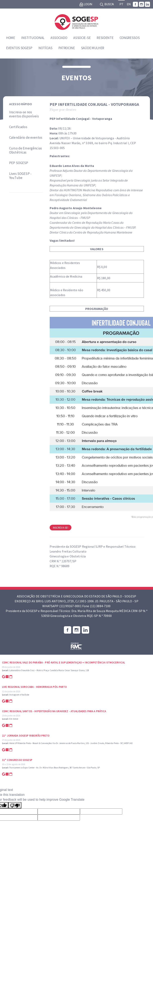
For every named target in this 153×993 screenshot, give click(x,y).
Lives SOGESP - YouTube (20, 176)
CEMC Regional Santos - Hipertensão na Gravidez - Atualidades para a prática (54, 711)
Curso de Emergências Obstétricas (25, 150)
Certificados (18, 127)
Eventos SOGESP (19, 48)
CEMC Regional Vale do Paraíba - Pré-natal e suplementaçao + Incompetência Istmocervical (63, 662)
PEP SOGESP (18, 163)
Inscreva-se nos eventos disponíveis (24, 114)
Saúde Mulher (92, 48)
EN (129, 4)
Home (10, 38)
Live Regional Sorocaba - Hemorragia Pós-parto (34, 687)
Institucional (32, 38)
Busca (107, 4)
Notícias (45, 48)
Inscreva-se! (60, 527)
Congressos (130, 38)
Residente (105, 38)
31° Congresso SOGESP (17, 760)
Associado (58, 38)
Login (86, 4)
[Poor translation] (14, 805)
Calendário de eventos (25, 137)
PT (121, 4)
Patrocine (66, 48)
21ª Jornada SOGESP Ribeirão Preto (26, 735)
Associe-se (82, 38)
